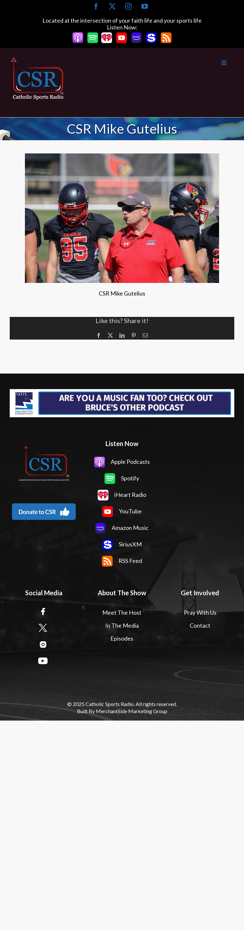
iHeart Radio (122, 494)
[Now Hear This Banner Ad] (122, 403)
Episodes (121, 638)
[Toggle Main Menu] (149, 63)
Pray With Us (200, 612)
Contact (200, 625)
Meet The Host (121, 612)
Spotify (122, 478)
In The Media (122, 625)
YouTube (122, 511)
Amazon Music (122, 527)
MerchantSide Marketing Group (131, 711)
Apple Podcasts (122, 461)
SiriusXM (122, 544)
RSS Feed (122, 560)
